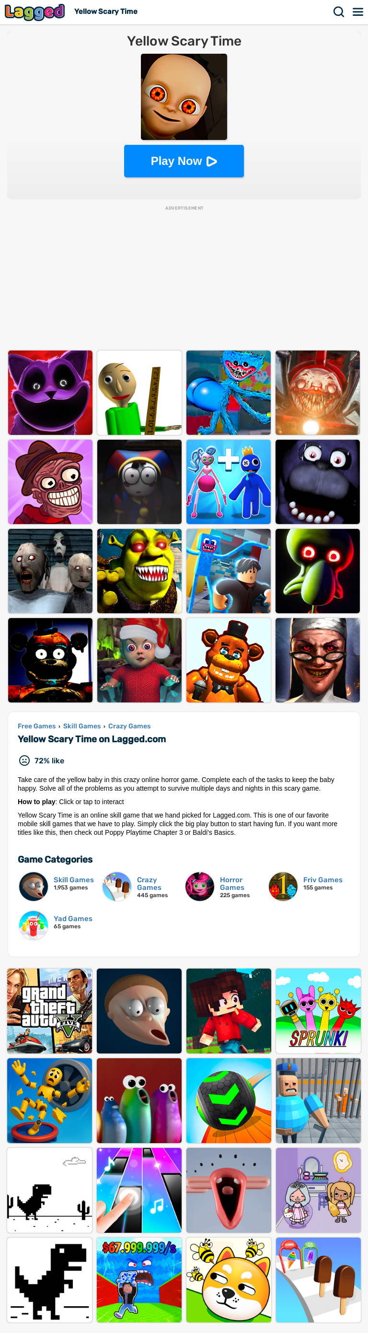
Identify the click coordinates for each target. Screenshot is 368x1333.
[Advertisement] (184, 278)
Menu (358, 12)
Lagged (36, 12)
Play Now (176, 160)
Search (339, 12)
